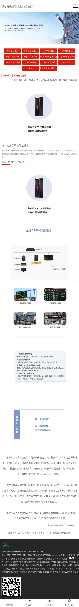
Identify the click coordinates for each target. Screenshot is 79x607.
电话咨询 (69, 602)
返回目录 (12, 533)
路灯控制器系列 (30, 51)
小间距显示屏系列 (12, 62)
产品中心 (31, 80)
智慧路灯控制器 (30, 56)
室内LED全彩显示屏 (66, 56)
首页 (25, 80)
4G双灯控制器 (66, 51)
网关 (30, 68)
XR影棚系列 (30, 62)
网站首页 (10, 602)
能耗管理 (66, 62)
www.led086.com (63, 525)
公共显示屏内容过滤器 (48, 68)
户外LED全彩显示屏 (48, 56)
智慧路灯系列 (12, 51)
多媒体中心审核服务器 (34, 533)
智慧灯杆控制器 (12, 56)
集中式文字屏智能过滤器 (18, 457)
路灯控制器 (16, 562)
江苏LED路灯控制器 (48, 562)
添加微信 (49, 602)
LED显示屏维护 (48, 62)
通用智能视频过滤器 (62, 533)
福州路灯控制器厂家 (30, 562)
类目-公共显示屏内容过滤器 (47, 80)
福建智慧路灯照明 (65, 562)
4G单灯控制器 (48, 51)
